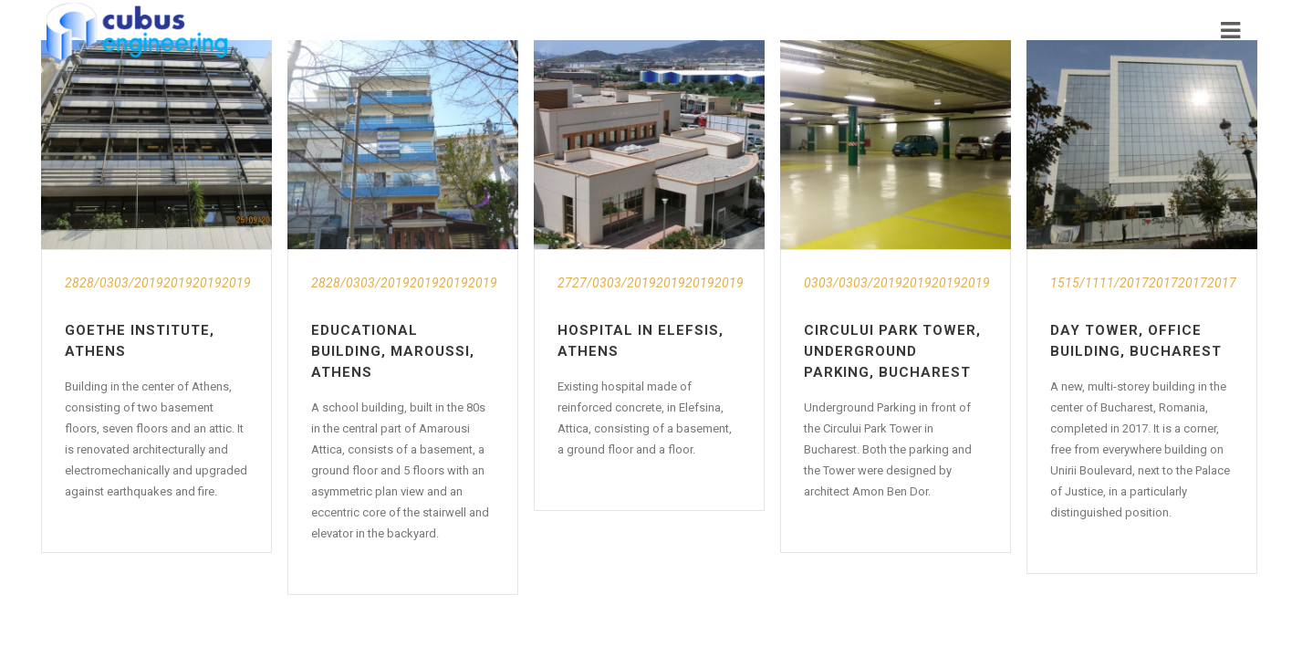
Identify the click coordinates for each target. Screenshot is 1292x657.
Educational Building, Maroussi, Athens (392, 351)
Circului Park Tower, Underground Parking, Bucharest (892, 351)
